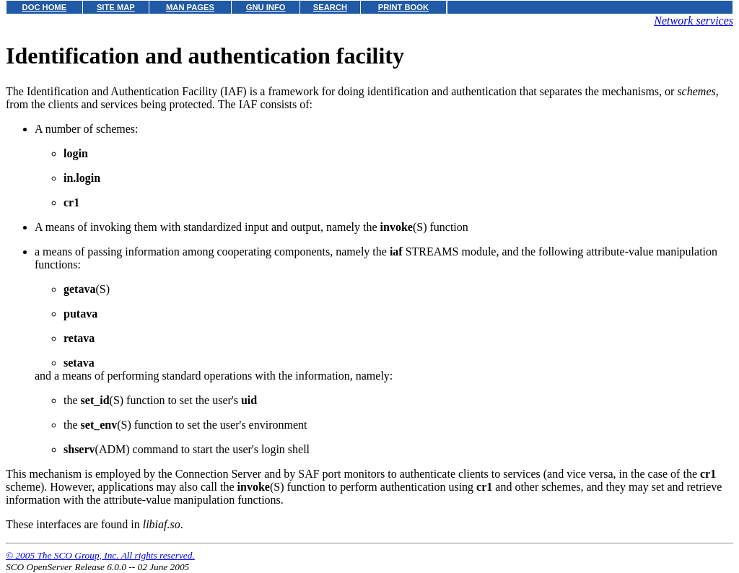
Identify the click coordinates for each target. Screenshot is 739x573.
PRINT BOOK (403, 7)
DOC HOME (44, 7)
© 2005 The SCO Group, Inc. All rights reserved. (100, 555)
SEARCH (330, 7)
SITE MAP (116, 7)
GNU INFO (266, 7)
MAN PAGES (190, 7)
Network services (693, 20)
